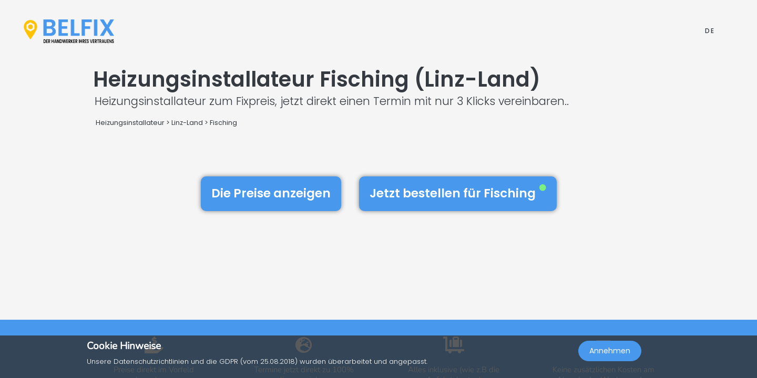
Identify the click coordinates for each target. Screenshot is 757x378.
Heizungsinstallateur (130, 122)
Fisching (223, 122)
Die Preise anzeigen (271, 193)
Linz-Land (187, 122)
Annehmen (609, 355)
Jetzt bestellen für (458, 193)
